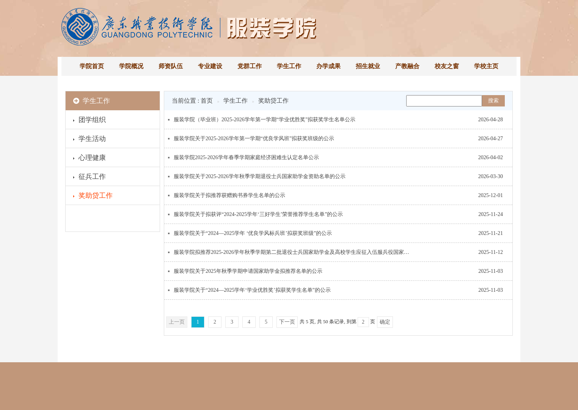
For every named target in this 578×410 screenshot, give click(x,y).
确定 (385, 322)
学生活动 (89, 139)
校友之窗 (447, 66)
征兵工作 (89, 177)
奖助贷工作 (93, 196)
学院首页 (92, 66)
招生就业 (368, 66)
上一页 (177, 322)
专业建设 (210, 66)
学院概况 (131, 66)
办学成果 (328, 66)
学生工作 (289, 66)
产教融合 (407, 66)
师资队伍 (171, 66)
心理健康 (89, 158)
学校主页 (486, 66)
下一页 (287, 322)
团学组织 (89, 120)
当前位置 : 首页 (192, 100)
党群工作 (249, 66)
